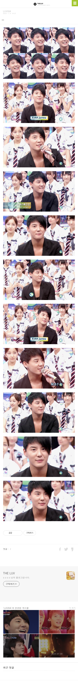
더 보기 (72, 607)
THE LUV (9, 572)
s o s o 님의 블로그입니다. (16, 576)
